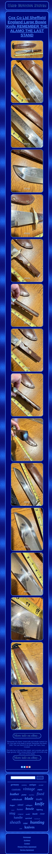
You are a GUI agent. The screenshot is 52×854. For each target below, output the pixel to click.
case (25, 823)
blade (29, 798)
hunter (20, 809)
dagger (12, 805)
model (28, 814)
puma (24, 795)
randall (41, 785)
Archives (27, 840)
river (42, 813)
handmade (37, 818)
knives (29, 827)
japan (12, 810)
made (39, 799)
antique (32, 785)
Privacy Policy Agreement (27, 847)
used (21, 828)
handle (18, 817)
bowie (30, 809)
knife (39, 803)
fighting (39, 810)
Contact (27, 844)
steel (20, 804)
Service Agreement (27, 850)
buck (35, 814)
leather (14, 794)
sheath (15, 822)
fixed (40, 794)
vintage (29, 788)
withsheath (17, 799)
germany (15, 784)
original (20, 814)
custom (16, 789)
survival (28, 818)
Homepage (27, 837)
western (24, 785)
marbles (31, 795)
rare (40, 789)
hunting (37, 822)
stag (12, 813)
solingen (29, 805)
